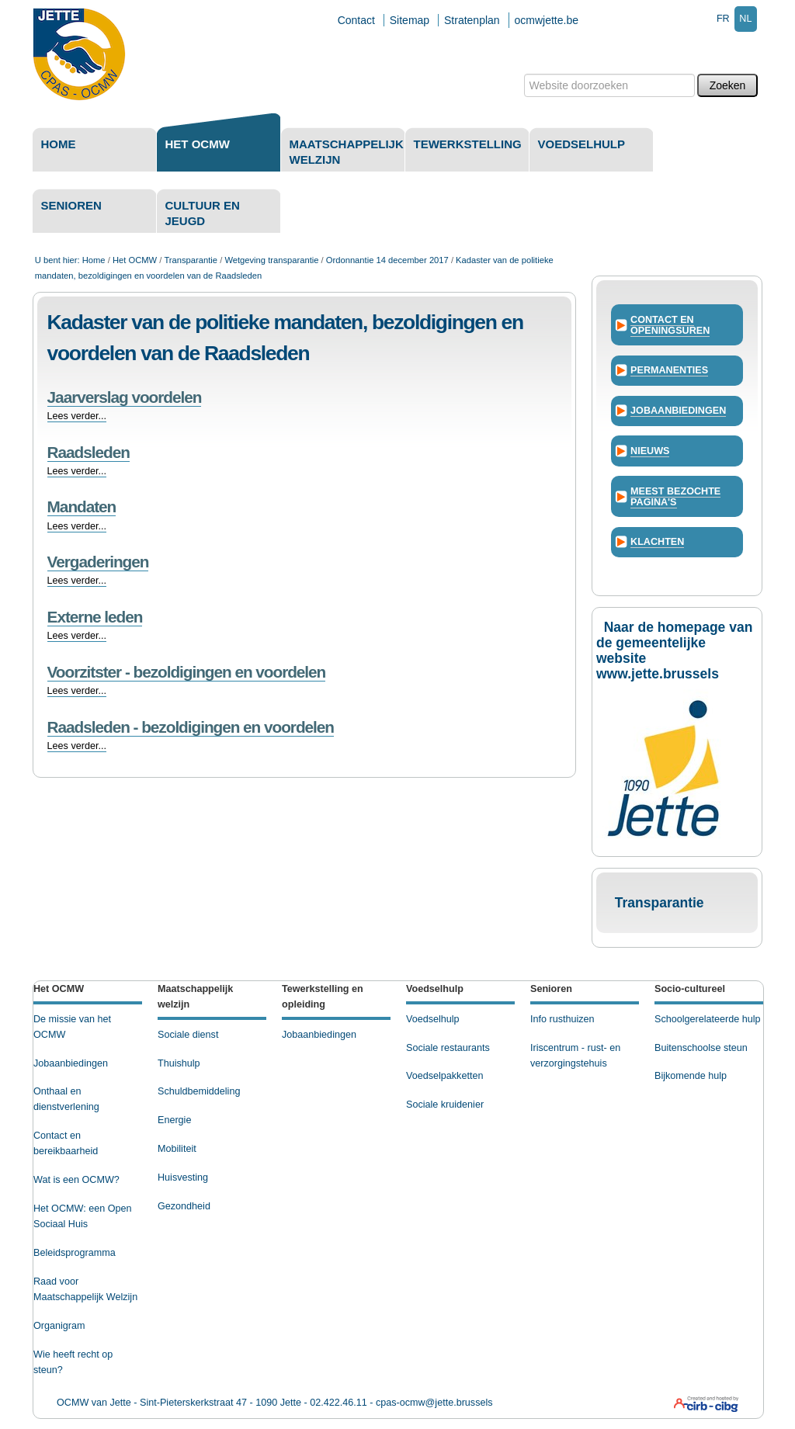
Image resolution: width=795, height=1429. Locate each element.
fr (723, 18)
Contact (356, 20)
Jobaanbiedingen (678, 410)
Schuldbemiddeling (199, 1091)
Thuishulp (179, 1063)
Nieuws (649, 451)
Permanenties (669, 370)
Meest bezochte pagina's (675, 497)
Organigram (59, 1325)
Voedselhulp (582, 144)
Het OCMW (197, 144)
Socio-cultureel (689, 988)
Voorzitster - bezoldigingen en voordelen (186, 672)
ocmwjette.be (546, 20)
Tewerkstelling (468, 144)
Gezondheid (184, 1206)
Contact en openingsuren (670, 325)
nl (745, 18)
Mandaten (81, 506)
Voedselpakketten (444, 1075)
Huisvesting (183, 1177)
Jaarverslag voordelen (124, 397)
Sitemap (409, 20)
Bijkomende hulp (690, 1075)
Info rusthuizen (562, 1019)
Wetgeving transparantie (271, 260)
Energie (174, 1120)
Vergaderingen (98, 562)
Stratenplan (472, 20)
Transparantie (190, 260)
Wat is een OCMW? (76, 1179)
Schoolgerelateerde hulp (707, 1019)
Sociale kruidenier (445, 1104)
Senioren (71, 205)
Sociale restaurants (448, 1047)
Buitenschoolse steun (701, 1047)
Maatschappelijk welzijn (347, 151)
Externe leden (95, 617)
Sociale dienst (188, 1034)
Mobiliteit (177, 1148)
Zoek (522, 73)
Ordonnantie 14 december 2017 (387, 260)
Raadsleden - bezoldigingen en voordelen (190, 727)
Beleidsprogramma (74, 1252)
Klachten (657, 541)
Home (58, 144)
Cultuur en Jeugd (202, 213)
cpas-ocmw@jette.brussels (434, 1402)
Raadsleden (88, 452)
